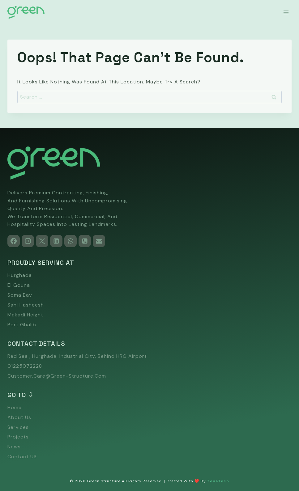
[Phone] (85, 241)
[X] (42, 241)
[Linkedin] (56, 241)
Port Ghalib (21, 324)
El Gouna (18, 285)
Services (18, 427)
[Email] (99, 241)
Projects (18, 437)
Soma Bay (19, 295)
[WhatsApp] (70, 241)
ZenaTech (218, 481)
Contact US (22, 456)
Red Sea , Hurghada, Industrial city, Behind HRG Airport (77, 356)
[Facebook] (13, 241)
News (14, 446)
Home (14, 407)
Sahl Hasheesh (25, 305)
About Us (19, 417)
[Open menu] (286, 12)
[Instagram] (28, 241)
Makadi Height (25, 314)
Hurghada (19, 275)
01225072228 (24, 366)
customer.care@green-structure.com (56, 376)
